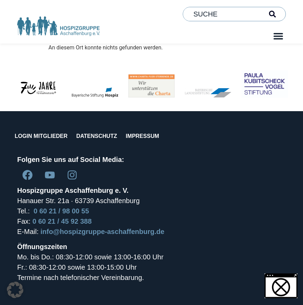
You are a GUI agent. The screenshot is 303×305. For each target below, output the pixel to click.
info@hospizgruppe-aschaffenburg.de (103, 231)
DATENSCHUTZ (104, 136)
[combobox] (222, 14)
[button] (278, 36)
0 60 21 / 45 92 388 (61, 221)
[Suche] (273, 14)
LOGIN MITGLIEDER (43, 136)
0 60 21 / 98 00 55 (61, 211)
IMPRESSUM (155, 136)
